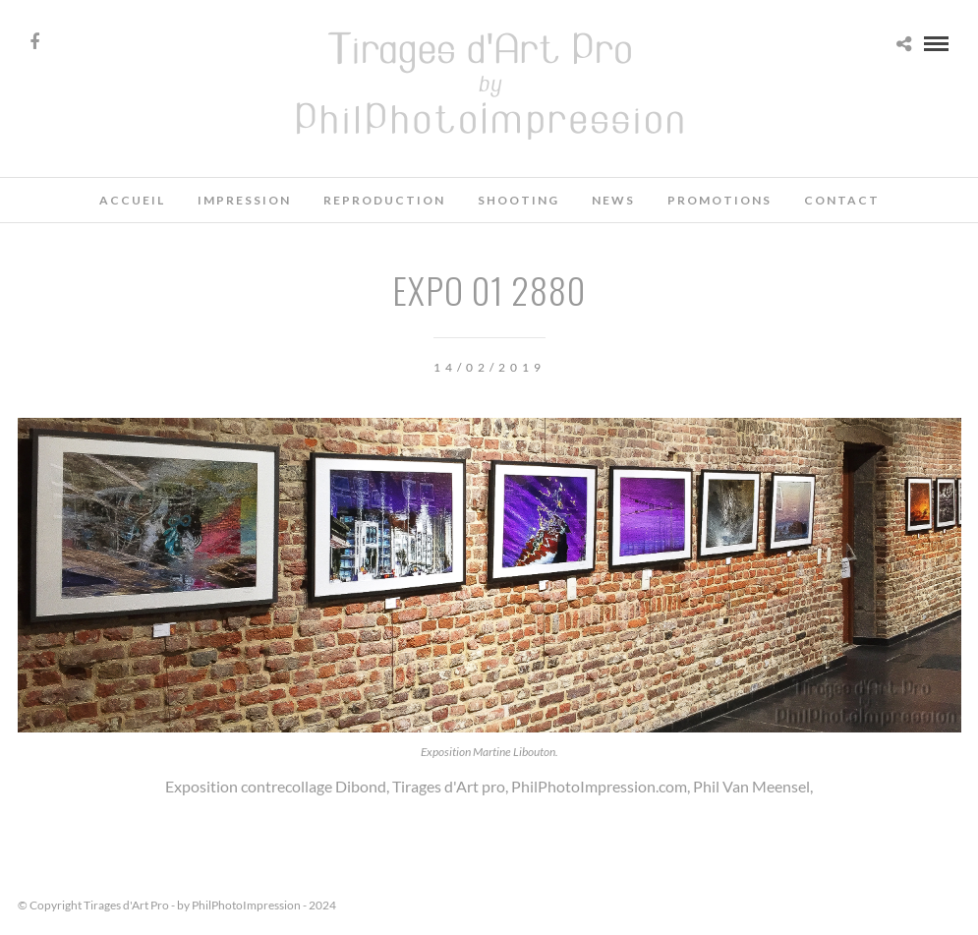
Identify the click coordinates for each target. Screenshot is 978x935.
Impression (244, 200)
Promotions (719, 200)
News (613, 200)
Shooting (518, 200)
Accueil (132, 200)
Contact (842, 200)
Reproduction (384, 200)
